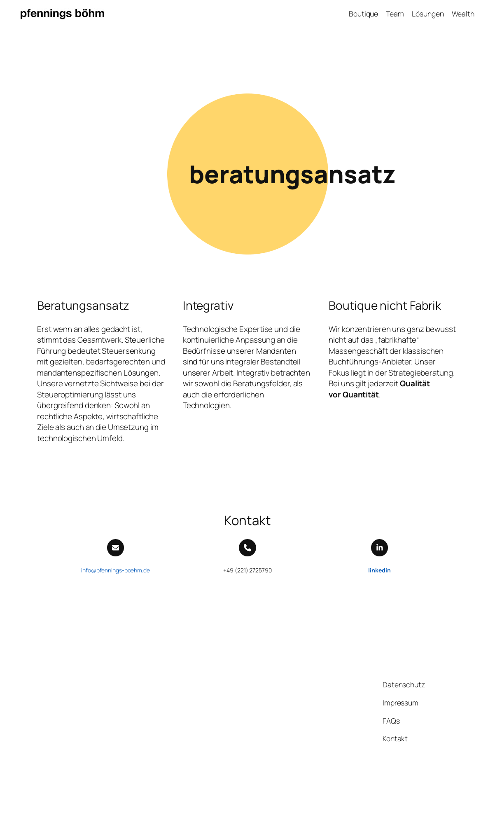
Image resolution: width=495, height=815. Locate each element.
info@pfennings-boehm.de (115, 570)
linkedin (379, 570)
